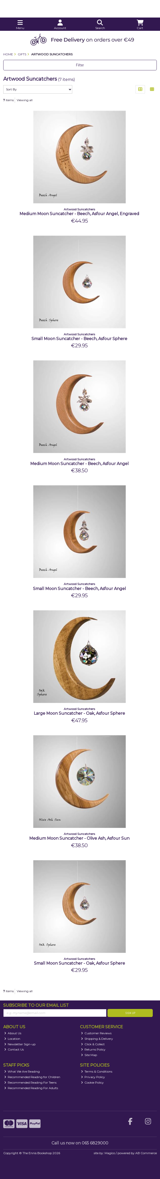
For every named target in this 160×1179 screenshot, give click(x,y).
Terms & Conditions (96, 1071)
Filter (80, 65)
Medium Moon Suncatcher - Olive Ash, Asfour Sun (79, 838)
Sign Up (130, 1013)
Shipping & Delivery (97, 1039)
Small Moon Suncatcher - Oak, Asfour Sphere (79, 963)
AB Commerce (146, 1153)
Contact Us (14, 1049)
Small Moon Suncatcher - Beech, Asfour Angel (79, 588)
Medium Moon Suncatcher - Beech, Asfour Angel (79, 463)
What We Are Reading (22, 1071)
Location (12, 1039)
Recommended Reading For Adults (31, 1088)
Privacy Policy (93, 1077)
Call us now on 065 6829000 (80, 1143)
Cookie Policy (92, 1082)
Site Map (89, 1055)
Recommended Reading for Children (32, 1077)
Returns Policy (93, 1049)
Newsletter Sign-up (20, 1044)
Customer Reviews (96, 1033)
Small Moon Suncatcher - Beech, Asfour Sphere (79, 338)
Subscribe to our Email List (36, 1005)
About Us (13, 1033)
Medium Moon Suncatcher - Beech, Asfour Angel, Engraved (79, 213)
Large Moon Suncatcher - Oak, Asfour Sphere (79, 713)
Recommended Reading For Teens (30, 1082)
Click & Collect (93, 1044)
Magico (109, 1153)
